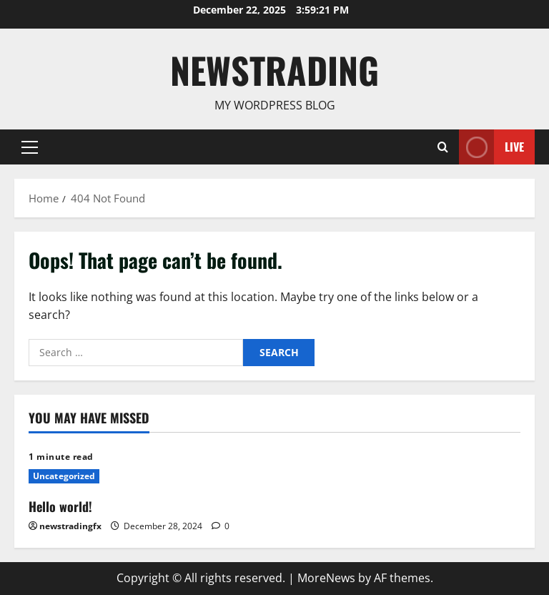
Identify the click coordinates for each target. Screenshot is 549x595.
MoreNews (326, 578)
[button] (29, 147)
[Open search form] (442, 146)
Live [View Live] (491, 146)
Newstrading (274, 69)
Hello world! (60, 506)
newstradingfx (70, 526)
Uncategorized (64, 476)
